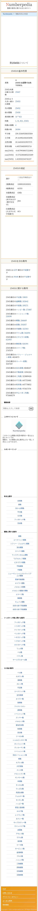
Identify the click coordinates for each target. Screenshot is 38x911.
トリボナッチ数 (19, 626)
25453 (17, 101)
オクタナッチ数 (19, 645)
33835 (25, 297)
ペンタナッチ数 (19, 633)
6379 (15, 270)
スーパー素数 (21, 361)
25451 (26, 121)
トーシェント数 (19, 751)
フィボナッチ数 (19, 519)
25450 (17, 112)
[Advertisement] (19, 38)
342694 (27, 333)
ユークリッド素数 (20, 540)
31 (16, 116)
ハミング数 (20, 860)
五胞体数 (20, 875)
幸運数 (18, 328)
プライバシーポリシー (10, 897)
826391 (25, 343)
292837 (24, 324)
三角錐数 (20, 863)
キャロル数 (20, 785)
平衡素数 (19, 372)
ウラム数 (19, 333)
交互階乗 (20, 695)
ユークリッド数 (19, 691)
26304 (17, 129)
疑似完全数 (20, 725)
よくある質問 (7, 901)
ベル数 (19, 672)
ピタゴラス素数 (22, 337)
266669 (24, 320)
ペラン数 (20, 656)
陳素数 (18, 343)
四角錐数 (20, 867)
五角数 (18, 388)
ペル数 (19, 652)
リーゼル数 (20, 736)
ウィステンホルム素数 (20, 555)
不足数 (26, 276)
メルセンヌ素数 (19, 587)
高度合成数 (20, 792)
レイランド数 (20, 815)
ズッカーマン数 (19, 747)
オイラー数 (20, 699)
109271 (25, 305)
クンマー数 (20, 717)
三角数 (18, 376)
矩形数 (18, 384)
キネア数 (20, 811)
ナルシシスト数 (19, 774)
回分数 (19, 732)
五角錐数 (20, 871)
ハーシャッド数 (22, 313)
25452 (17, 108)
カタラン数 (20, 676)
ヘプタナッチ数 (19, 641)
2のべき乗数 (19, 508)
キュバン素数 (20, 602)
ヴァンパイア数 (19, 826)
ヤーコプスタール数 (20, 660)
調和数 (19, 710)
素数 (18, 324)
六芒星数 (20, 766)
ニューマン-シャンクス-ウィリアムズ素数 (19, 575)
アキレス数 (20, 834)
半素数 (26, 270)
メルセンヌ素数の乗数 (20, 590)
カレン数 (20, 684)
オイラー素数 (20, 583)
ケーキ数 (20, 845)
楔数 (18, 320)
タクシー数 (20, 819)
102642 (25, 301)
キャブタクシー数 (20, 822)
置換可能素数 (20, 579)
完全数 (19, 523)
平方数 (18, 380)
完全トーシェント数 (20, 755)
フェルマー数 (20, 796)
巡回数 (19, 841)
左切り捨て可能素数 (20, 605)
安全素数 (19, 368)
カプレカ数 (20, 762)
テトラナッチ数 (19, 630)
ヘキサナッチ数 (19, 637)
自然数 (19, 501)
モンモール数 (20, 777)
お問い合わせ (7, 893)
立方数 (19, 516)
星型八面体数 (20, 807)
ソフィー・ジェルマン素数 (19, 543)
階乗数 (19, 702)
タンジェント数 (19, 744)
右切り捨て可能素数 (20, 609)
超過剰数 (20, 852)
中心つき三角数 (22, 392)
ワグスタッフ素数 (20, 558)
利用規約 (6, 905)
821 (20, 116)
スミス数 (20, 770)
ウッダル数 (20, 789)
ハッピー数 (20, 309)
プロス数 (20, 856)
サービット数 (20, 849)
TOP (4, 889)
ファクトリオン (19, 706)
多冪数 (19, 830)
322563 (25, 328)
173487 (29, 309)
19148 (15, 276)
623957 (9, 339)
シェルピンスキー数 (20, 740)
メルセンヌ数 (20, 721)
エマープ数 (20, 348)
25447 (17, 92)
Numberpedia (19, 4)
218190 (9, 316)
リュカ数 (20, 648)
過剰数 (18, 301)
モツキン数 (20, 800)
